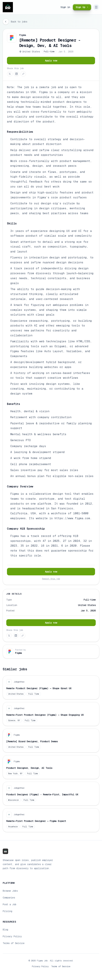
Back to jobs (19, 21)
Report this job (51, 578)
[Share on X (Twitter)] (9, 74)
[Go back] (6, 22)
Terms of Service (13, 943)
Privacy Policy (12, 936)
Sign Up (82, 7)
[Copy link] (23, 74)
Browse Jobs (10, 890)
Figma (22, 35)
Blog (5, 929)
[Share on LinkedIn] (16, 74)
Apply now (51, 60)
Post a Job (9, 904)
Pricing (7, 911)
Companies (9, 897)
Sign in (65, 7)
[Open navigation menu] (96, 7)
